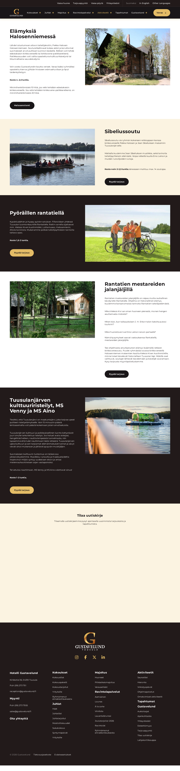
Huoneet (99, 683)
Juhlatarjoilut (59, 724)
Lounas (98, 707)
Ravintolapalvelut (82, 13)
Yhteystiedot (112, 3)
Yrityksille (57, 697)
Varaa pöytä (97, 3)
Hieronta (142, 688)
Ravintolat (100, 731)
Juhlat (48, 13)
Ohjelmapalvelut (146, 697)
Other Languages (161, 3)
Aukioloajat (143, 717)
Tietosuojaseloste (42, 760)
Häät (54, 714)
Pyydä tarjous (117, 184)
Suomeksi (131, 3)
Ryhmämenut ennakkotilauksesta (62, 703)
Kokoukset (32, 13)
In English (144, 3)
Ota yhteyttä (19, 724)
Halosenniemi (23, 107)
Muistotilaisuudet (61, 729)
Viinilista (99, 717)
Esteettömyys (145, 731)
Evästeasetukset (62, 760)
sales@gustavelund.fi (20, 717)
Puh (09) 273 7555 (19, 711)
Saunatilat (143, 683)
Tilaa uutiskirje (145, 741)
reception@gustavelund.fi (23, 697)
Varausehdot (101, 693)
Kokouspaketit (59, 688)
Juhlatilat (57, 719)
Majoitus (62, 13)
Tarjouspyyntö (80, 3)
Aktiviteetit (103, 13)
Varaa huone (63, 3)
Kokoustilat (58, 683)
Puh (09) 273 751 (18, 691)
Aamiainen (100, 702)
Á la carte (99, 712)
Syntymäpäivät (60, 738)
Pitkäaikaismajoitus (105, 688)
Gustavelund (137, 13)
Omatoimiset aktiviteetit (150, 702)
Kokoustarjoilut (60, 693)
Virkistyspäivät (145, 693)
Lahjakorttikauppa (147, 746)
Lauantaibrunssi (103, 721)
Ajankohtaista (145, 722)
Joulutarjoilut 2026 (104, 726)
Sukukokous (58, 733)
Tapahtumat (121, 13)
